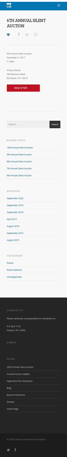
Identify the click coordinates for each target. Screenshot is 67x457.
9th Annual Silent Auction (19, 154)
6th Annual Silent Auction (19, 175)
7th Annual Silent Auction (19, 168)
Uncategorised (14, 276)
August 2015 (13, 240)
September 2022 (15, 198)
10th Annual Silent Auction (20, 147)
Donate (10, 401)
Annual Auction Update (18, 374)
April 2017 (12, 219)
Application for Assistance (20, 381)
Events (10, 262)
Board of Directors (16, 394)
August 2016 (13, 226)
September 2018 (15, 212)
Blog (9, 387)
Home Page (12, 408)
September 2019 (15, 205)
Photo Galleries (14, 269)
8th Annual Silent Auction (19, 161)
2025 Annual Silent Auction (20, 367)
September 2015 (15, 233)
